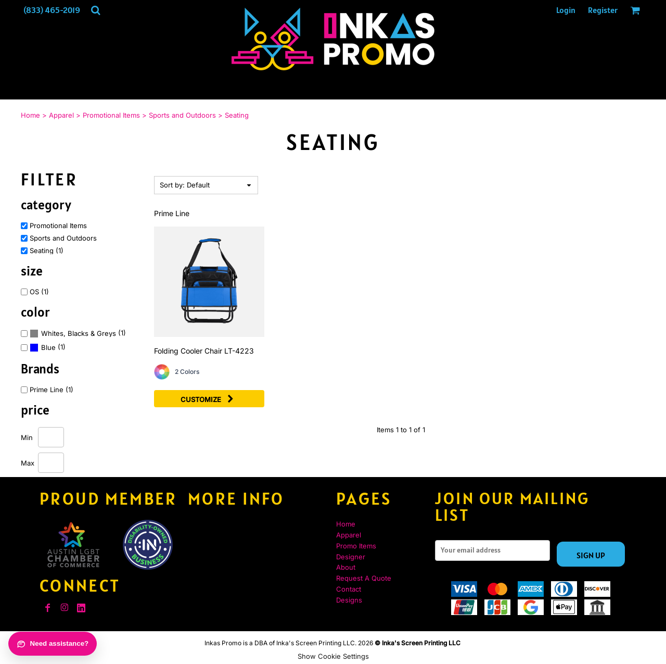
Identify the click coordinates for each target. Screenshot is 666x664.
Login (565, 10)
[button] (95, 10)
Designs (349, 600)
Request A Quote (363, 578)
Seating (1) (46, 250)
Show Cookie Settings (333, 656)
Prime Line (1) (51, 389)
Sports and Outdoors (182, 115)
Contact (348, 589)
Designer (350, 557)
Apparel (61, 115)
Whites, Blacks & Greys (78, 333)
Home (30, 115)
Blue (48, 347)
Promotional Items (111, 115)
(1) (78, 333)
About (345, 567)
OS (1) (39, 292)
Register (603, 10)
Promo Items (356, 546)
